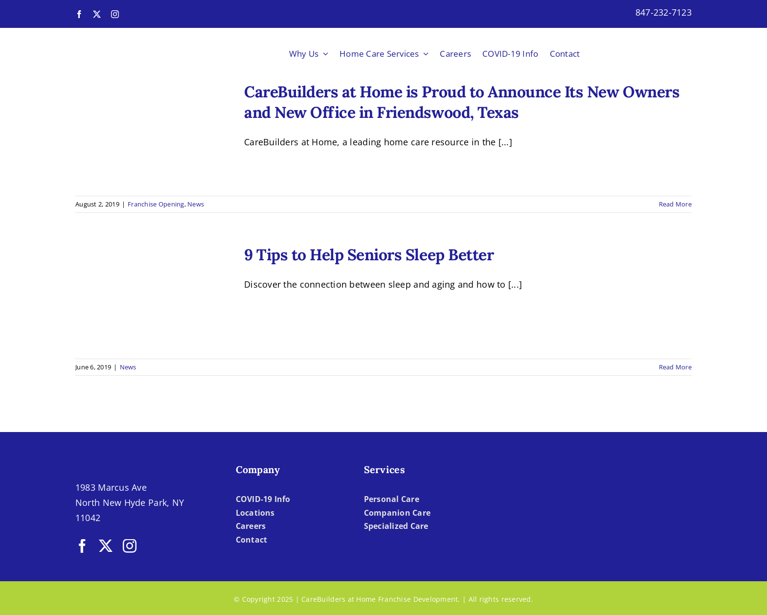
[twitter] (97, 14)
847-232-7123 (663, 12)
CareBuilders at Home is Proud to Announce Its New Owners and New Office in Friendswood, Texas (461, 102)
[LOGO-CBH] (134, 40)
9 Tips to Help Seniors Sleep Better (369, 255)
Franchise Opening (156, 204)
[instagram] (115, 14)
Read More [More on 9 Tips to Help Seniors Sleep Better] (675, 367)
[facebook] (79, 14)
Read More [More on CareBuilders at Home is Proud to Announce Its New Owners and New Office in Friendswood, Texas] (675, 204)
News (195, 204)
